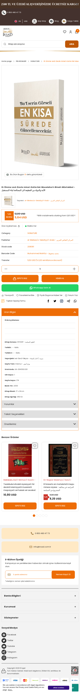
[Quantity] (40, 268)
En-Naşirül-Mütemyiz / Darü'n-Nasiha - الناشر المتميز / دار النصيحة (58, 480)
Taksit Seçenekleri (14, 414)
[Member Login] (70, 32)
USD (25, 21)
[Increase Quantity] (74, 268)
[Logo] (8, 32)
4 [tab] (43, 515)
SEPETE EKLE (20, 278)
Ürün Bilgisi (10, 312)
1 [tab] (34, 515)
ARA (71, 44)
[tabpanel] (20, 478)
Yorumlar (9, 404)
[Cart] (76, 32)
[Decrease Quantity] (6, 268)
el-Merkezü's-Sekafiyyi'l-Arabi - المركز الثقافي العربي (50, 240)
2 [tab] (37, 515)
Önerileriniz (10, 424)
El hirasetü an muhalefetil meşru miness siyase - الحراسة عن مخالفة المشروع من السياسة (59, 487)
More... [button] (10, 690)
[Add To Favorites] (25, 295)
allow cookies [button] (58, 688)
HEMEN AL (60, 278)
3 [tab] (40, 515)
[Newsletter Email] (40, 575)
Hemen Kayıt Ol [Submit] (63, 574)
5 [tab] (46, 515)
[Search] (40, 44)
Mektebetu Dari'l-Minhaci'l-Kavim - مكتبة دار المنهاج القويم (19, 480)
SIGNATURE (32, 233)
